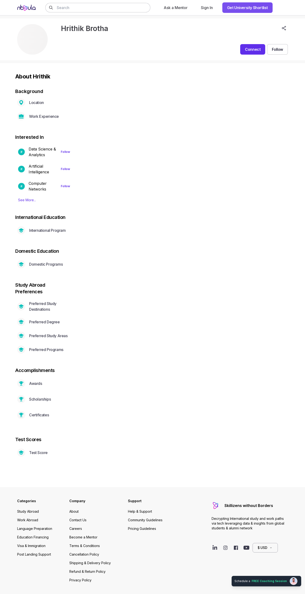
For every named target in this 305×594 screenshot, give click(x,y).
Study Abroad (28, 511)
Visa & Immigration (31, 546)
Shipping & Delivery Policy (90, 563)
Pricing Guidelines (142, 529)
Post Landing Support (34, 554)
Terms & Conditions (84, 546)
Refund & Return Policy (87, 571)
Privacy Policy (80, 580)
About (74, 511)
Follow (65, 152)
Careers (75, 529)
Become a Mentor (83, 537)
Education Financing (33, 537)
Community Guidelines (145, 520)
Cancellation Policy (84, 554)
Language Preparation (34, 529)
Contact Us (77, 520)
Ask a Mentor (176, 7)
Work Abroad (27, 520)
